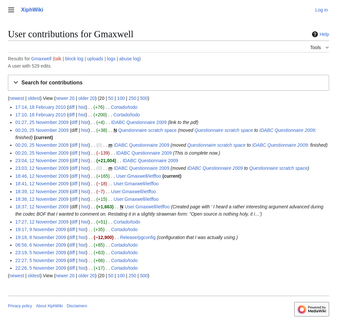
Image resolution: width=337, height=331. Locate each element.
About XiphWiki (49, 306)
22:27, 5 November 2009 (40, 260)
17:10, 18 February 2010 (40, 114)
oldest (34, 98)
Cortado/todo (124, 107)
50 (111, 98)
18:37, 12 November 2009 (41, 206)
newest (17, 98)
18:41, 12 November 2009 (41, 183)
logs (111, 58)
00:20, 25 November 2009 (41, 130)
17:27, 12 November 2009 (41, 222)
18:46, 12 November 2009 (41, 176)
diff (71, 107)
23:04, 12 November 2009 (41, 160)
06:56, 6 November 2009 (40, 245)
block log (74, 58)
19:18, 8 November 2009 (40, 237)
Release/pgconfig (138, 237)
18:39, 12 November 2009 (41, 191)
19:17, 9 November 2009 (40, 229)
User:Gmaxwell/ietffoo (138, 176)
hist (82, 107)
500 (143, 98)
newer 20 (65, 98)
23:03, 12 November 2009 (41, 168)
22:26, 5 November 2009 (40, 268)
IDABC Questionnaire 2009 (139, 122)
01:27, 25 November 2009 (41, 122)
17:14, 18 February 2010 (40, 107)
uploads (95, 58)
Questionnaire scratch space (147, 130)
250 (132, 98)
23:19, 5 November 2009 (40, 252)
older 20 (86, 98)
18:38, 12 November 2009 (41, 199)
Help (319, 34)
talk (58, 58)
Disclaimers (77, 306)
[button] (168, 82)
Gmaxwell (41, 58)
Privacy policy (20, 306)
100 (121, 98)
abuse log (129, 58)
